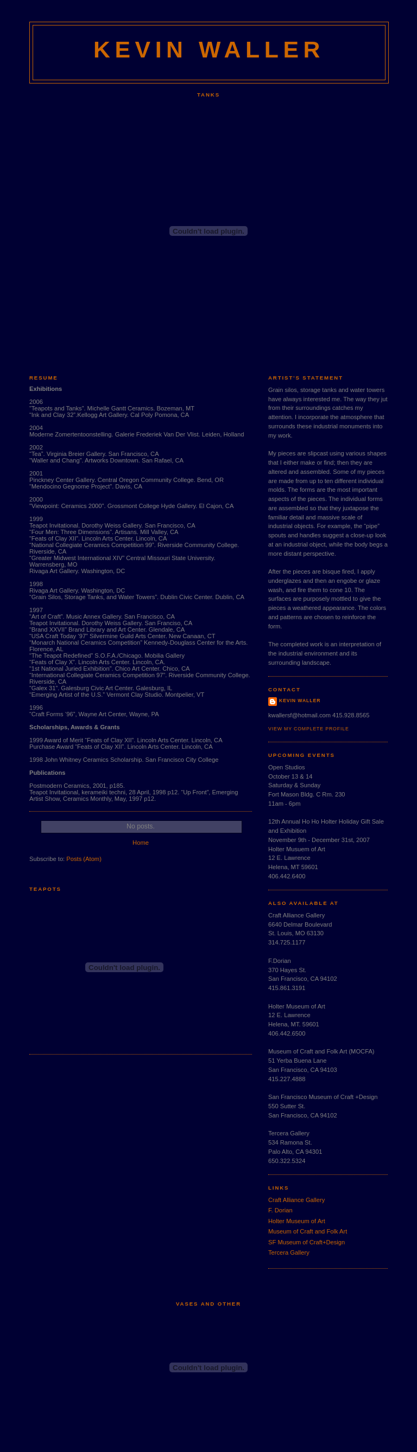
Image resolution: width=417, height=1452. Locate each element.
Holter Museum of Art (296, 1221)
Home (140, 842)
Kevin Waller (299, 700)
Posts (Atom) (84, 859)
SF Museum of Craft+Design (306, 1242)
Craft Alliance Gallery (296, 1200)
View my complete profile (308, 728)
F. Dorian (280, 1210)
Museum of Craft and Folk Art (307, 1231)
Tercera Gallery (288, 1252)
